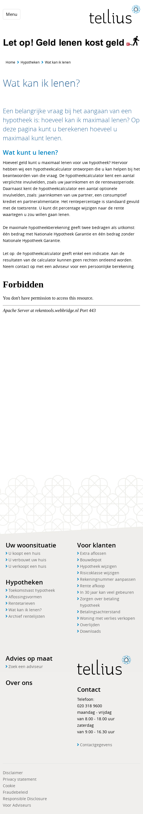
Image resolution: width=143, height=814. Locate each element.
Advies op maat (29, 658)
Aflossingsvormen (25, 596)
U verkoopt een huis (27, 566)
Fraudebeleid (15, 792)
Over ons (19, 682)
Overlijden (90, 624)
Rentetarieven (21, 603)
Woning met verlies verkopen (107, 618)
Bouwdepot (90, 559)
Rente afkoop (92, 585)
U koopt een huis (24, 553)
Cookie (9, 785)
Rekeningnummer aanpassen (108, 579)
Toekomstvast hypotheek (31, 590)
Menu (11, 14)
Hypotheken (30, 62)
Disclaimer (13, 772)
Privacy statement (19, 779)
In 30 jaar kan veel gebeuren (107, 592)
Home (10, 62)
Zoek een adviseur (25, 666)
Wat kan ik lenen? (25, 609)
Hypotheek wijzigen (98, 566)
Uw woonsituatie (31, 545)
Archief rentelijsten (26, 616)
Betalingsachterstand (100, 611)
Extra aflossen (93, 553)
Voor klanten (96, 545)
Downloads (90, 631)
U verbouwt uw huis (27, 559)
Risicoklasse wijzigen (99, 572)
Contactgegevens (96, 744)
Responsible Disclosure (25, 798)
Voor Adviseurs (17, 805)
